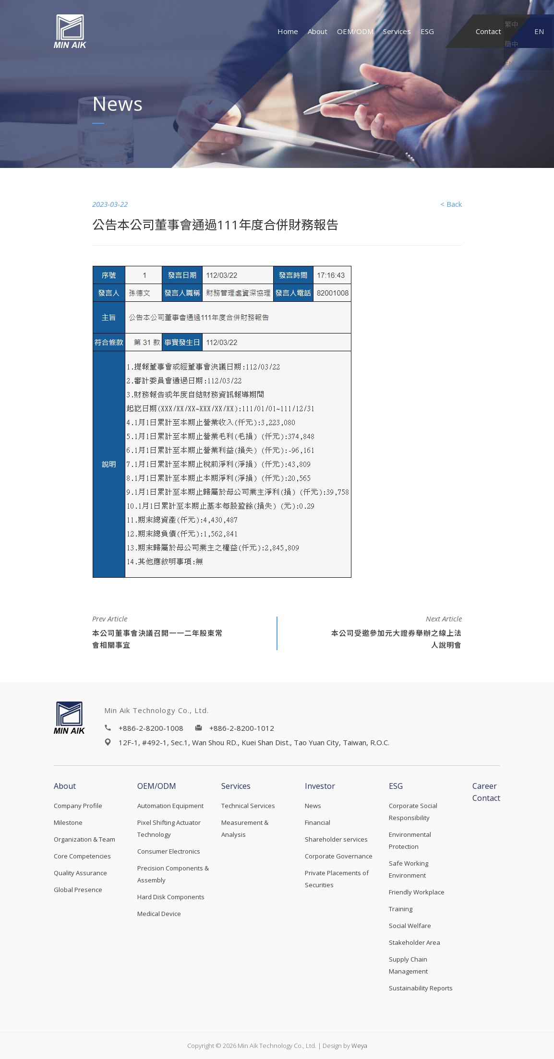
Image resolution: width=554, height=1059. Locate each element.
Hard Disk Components (171, 896)
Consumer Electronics (168, 851)
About (317, 31)
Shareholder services (336, 839)
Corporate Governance (339, 856)
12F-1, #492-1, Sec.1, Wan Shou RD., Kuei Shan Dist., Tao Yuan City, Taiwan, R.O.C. (254, 742)
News (313, 805)
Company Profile (78, 805)
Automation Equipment (170, 805)
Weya (359, 1045)
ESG (427, 31)
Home (287, 31)
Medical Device (159, 913)
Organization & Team (84, 839)
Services (397, 31)
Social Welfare (410, 925)
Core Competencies (82, 856)
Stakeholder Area (414, 942)
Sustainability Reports (421, 988)
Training (400, 908)
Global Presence (78, 889)
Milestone (68, 822)
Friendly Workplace (417, 892)
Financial (317, 822)
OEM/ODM (355, 31)
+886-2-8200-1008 (151, 728)
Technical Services (248, 805)
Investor (320, 786)
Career (484, 786)
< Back (451, 204)
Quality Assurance (80, 873)
